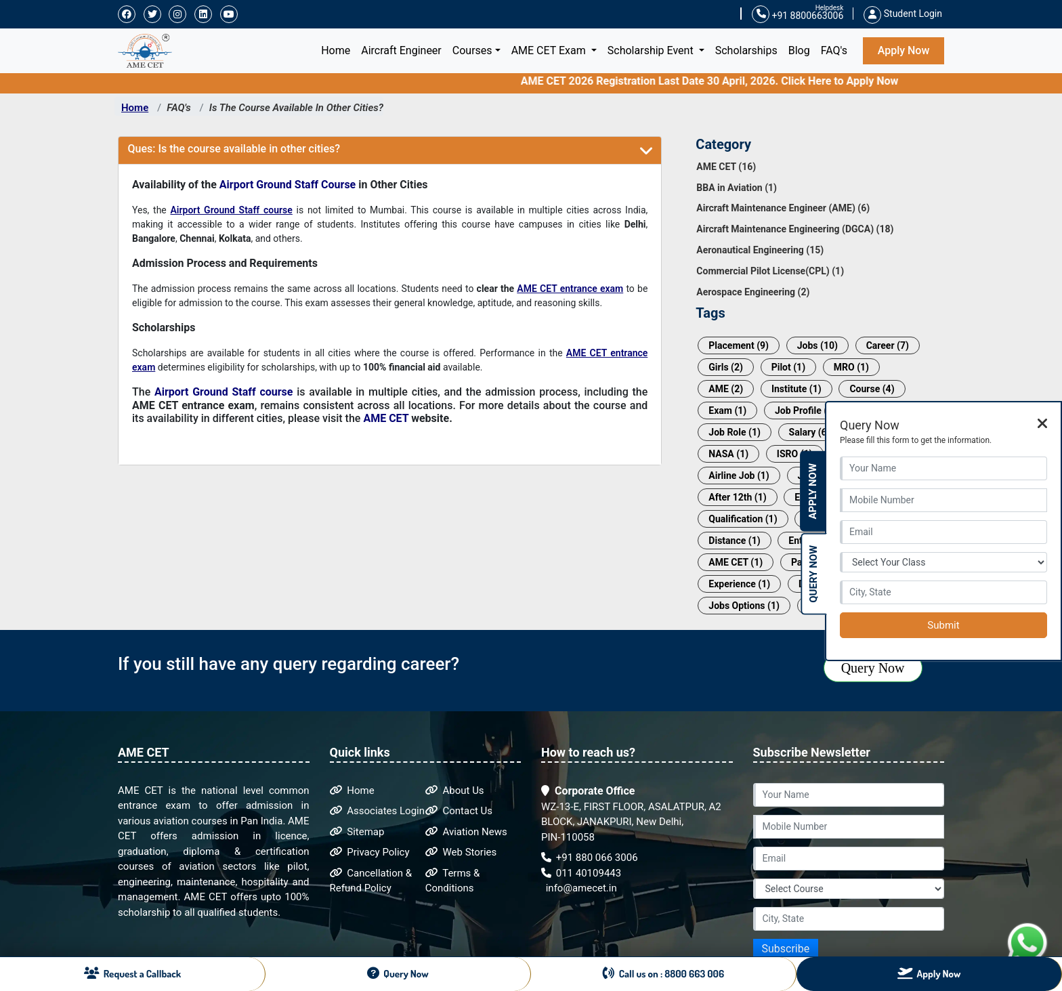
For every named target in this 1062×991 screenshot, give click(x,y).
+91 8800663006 (797, 14)
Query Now (873, 667)
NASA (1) (728, 453)
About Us (454, 790)
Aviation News (466, 832)
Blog (799, 50)
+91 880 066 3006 (589, 857)
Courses (472, 50)
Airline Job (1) (738, 475)
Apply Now (904, 50)
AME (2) (725, 388)
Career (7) (887, 345)
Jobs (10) (817, 345)
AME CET (385, 418)
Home (338, 49)
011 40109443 (581, 873)
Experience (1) (739, 583)
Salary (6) (809, 432)
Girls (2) (725, 367)
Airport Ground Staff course (231, 210)
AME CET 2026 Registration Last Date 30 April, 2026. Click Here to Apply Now (729, 81)
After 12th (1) (737, 497)
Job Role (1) (734, 432)
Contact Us (458, 811)
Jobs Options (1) (744, 605)
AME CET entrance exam (570, 288)
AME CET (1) (735, 562)
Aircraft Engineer (401, 50)
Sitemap (357, 832)
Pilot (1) (788, 367)
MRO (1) (851, 367)
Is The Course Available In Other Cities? (296, 108)
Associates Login (377, 811)
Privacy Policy (370, 852)
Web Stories (461, 852)
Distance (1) (734, 540)
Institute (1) (796, 388)
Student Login (903, 13)
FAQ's (834, 50)
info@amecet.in (580, 888)
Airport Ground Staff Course (287, 184)
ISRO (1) (795, 453)
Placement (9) (738, 345)
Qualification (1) (742, 518)
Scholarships (746, 50)
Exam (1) (727, 410)
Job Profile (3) (805, 410)
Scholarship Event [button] (652, 50)
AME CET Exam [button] (550, 50)
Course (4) (871, 388)
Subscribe (786, 948)
